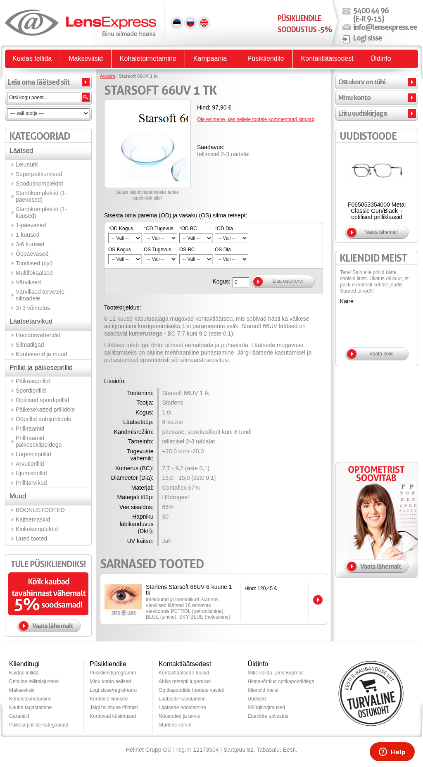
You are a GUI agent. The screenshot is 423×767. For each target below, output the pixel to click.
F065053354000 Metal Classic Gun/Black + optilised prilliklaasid (377, 210)
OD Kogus (120, 228)
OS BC (187, 249)
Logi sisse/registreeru (113, 690)
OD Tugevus (158, 228)
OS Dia (223, 249)
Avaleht (107, 76)
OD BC (188, 228)
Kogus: (221, 281)
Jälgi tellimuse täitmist (114, 707)
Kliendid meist (262, 690)
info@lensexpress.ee (385, 26)
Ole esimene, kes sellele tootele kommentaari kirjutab (255, 119)
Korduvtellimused (109, 699)
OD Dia (224, 228)
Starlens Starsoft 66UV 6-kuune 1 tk (189, 590)
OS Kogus (119, 249)
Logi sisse (367, 37)
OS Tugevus (157, 249)
